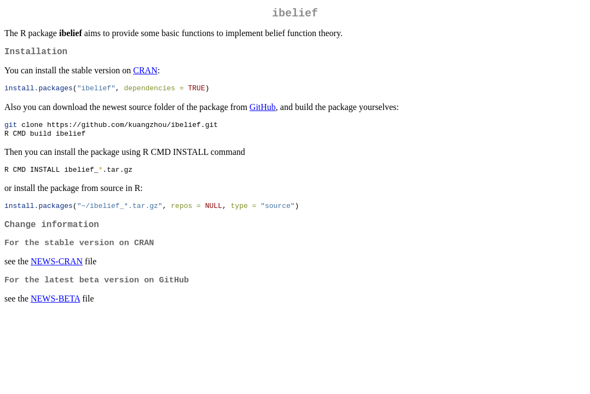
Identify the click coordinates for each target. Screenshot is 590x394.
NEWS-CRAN (57, 274)
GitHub (263, 112)
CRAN (145, 74)
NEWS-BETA (55, 312)
